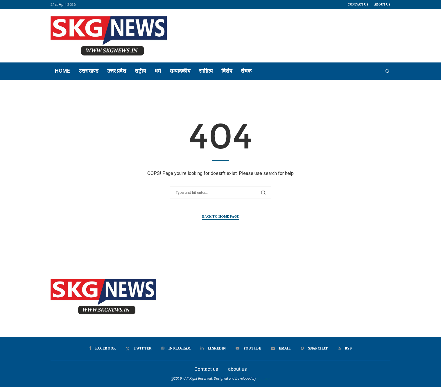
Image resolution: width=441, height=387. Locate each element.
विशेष (226, 71)
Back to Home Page (220, 216)
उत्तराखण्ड (88, 71)
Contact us (357, 5)
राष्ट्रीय (140, 71)
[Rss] (345, 348)
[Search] (387, 71)
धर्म (158, 71)
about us (382, 5)
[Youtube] (248, 348)
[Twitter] (138, 348)
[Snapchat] (314, 348)
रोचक (246, 71)
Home (62, 71)
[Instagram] (176, 348)
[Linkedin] (213, 348)
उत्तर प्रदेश (116, 71)
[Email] (281, 348)
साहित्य (206, 71)
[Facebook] (102, 348)
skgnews (263, 379)
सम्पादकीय (180, 71)
